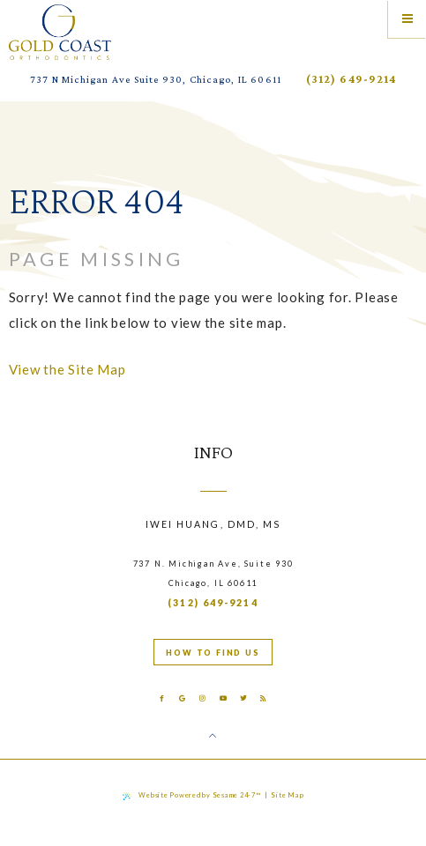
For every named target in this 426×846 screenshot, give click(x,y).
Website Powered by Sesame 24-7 (192, 795)
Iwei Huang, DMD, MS (213, 524)
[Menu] (407, 19)
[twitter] (244, 698)
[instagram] (202, 698)
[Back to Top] (213, 736)
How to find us (212, 652)
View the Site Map (67, 369)
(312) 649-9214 (351, 78)
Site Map (287, 795)
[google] (182, 698)
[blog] (264, 698)
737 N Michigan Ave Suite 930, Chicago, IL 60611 (155, 79)
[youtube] (223, 698)
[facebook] (162, 698)
